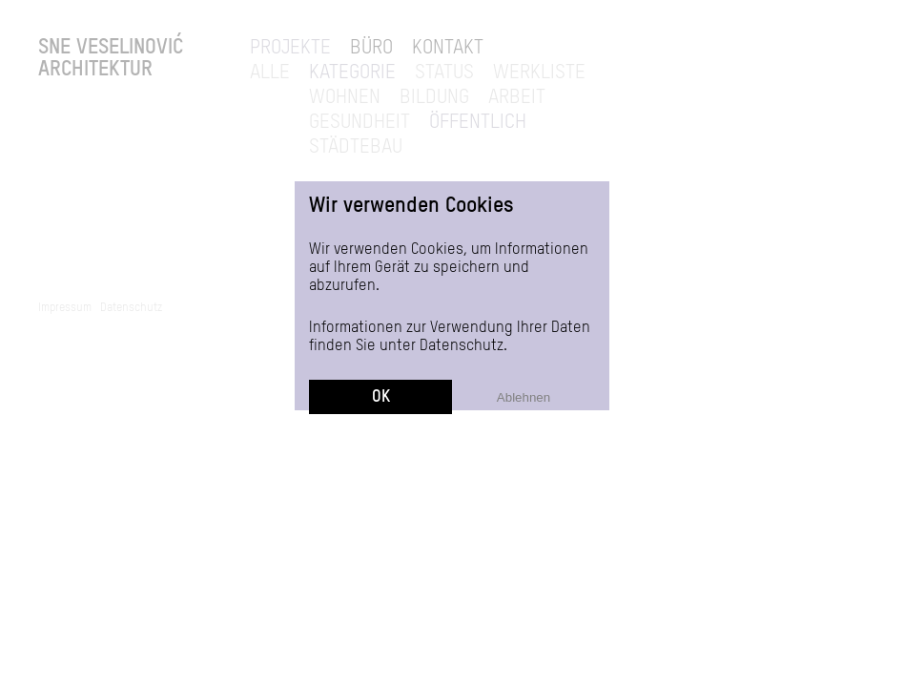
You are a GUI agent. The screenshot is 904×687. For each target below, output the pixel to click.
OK (381, 397)
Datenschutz (461, 346)
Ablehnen (523, 397)
